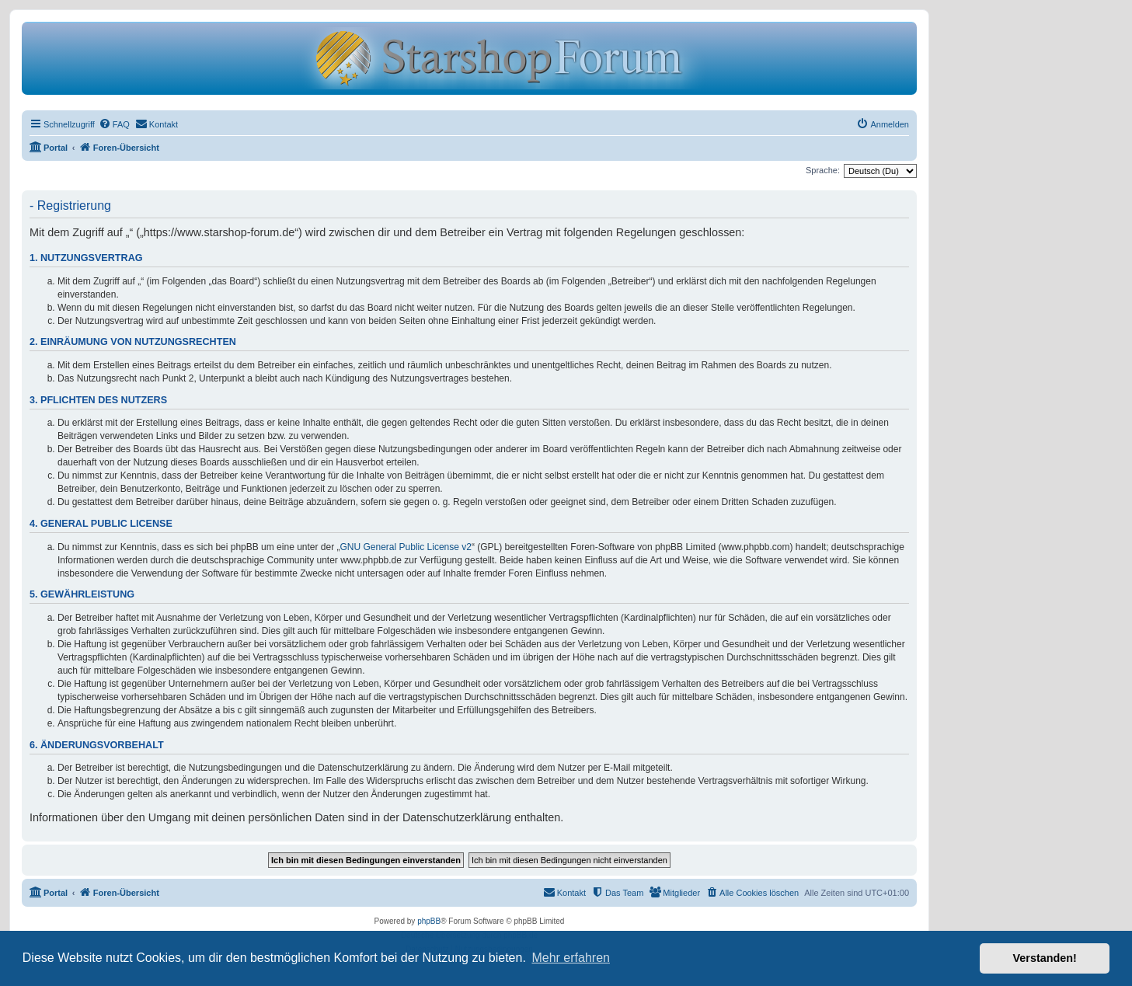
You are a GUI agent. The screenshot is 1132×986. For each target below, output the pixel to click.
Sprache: (823, 170)
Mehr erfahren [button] (570, 957)
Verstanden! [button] (1045, 958)
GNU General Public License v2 (406, 547)
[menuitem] (114, 124)
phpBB (429, 921)
